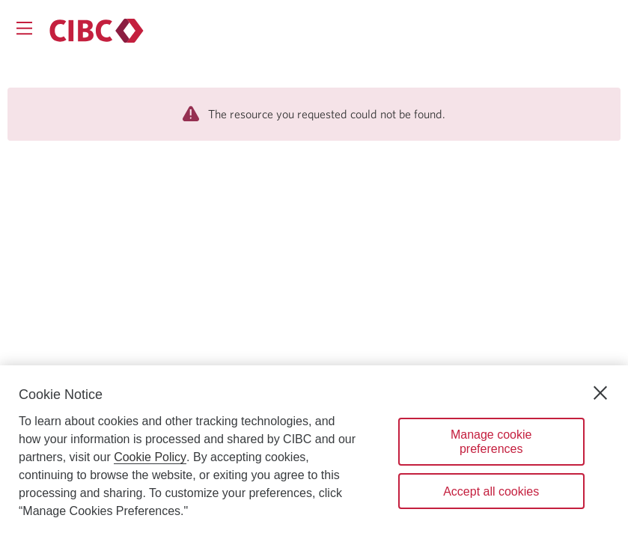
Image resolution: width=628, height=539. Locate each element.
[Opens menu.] (24, 28)
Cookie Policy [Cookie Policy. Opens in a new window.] (150, 457)
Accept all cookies (491, 491)
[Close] (600, 393)
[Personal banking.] (96, 31)
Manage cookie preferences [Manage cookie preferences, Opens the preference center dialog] (491, 441)
